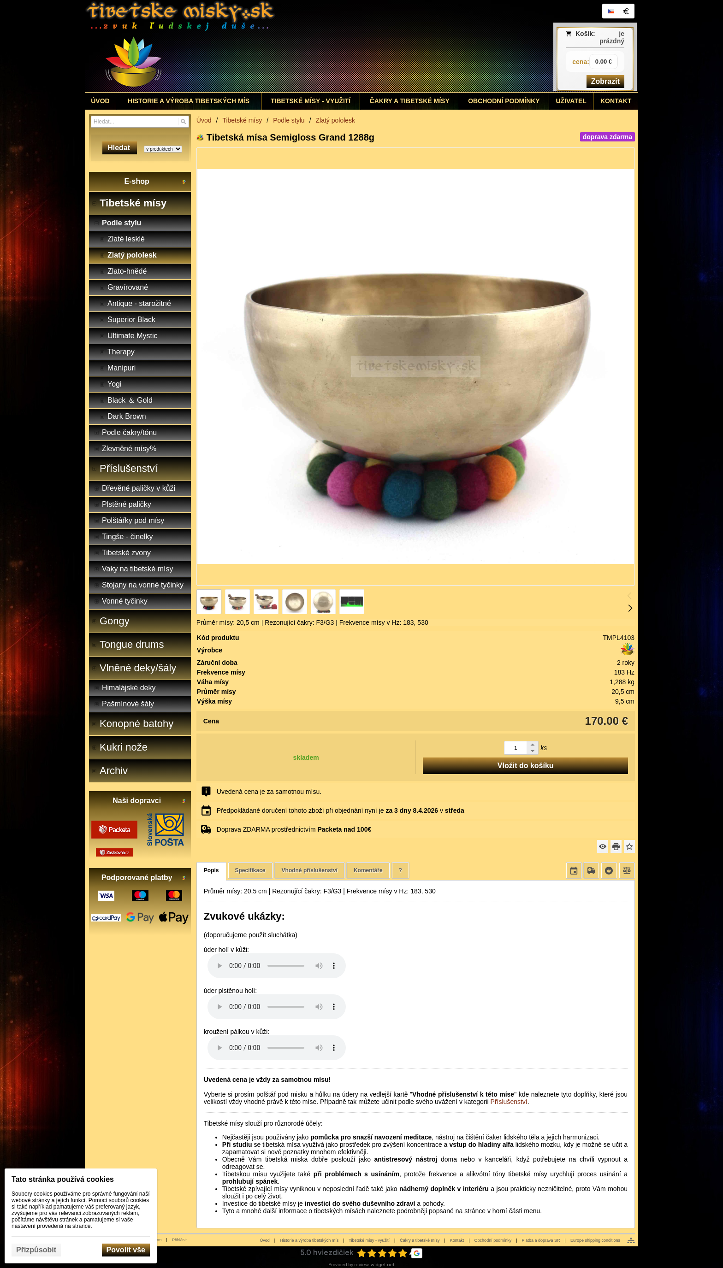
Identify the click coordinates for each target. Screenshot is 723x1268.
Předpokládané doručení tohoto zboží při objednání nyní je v (340, 810)
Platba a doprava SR (541, 1240)
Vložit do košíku (526, 765)
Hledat (119, 148)
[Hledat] (183, 122)
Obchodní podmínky (493, 1240)
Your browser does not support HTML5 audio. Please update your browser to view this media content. (276, 965)
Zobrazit (605, 81)
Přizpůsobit (36, 1250)
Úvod (265, 1240)
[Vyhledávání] (140, 122)
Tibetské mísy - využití (369, 1240)
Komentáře (368, 870)
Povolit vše (126, 1250)
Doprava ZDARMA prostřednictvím (294, 829)
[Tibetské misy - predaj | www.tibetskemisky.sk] (292, 46)
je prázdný (611, 37)
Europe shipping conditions (595, 1240)
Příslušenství (509, 1101)
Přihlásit (179, 1240)
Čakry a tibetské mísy (419, 1240)
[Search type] (163, 149)
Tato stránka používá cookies (63, 1179)
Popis (211, 870)
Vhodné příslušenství (310, 870)
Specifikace (250, 870)
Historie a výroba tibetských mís (309, 1240)
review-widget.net (374, 1265)
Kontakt (457, 1240)
